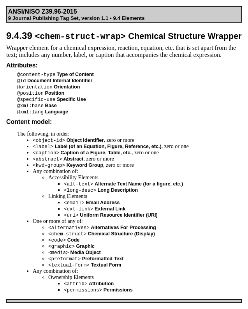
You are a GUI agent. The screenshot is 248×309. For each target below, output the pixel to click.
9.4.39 (124, 35)
